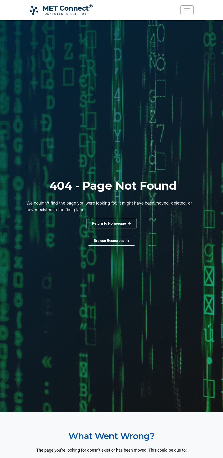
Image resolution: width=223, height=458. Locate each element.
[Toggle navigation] (187, 10)
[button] (111, 241)
